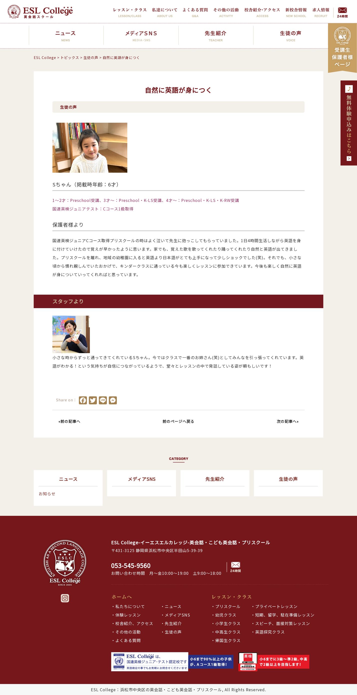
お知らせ (47, 494)
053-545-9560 (131, 565)
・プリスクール (226, 606)
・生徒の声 (171, 632)
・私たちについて (128, 606)
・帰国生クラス (226, 640)
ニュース (68, 479)
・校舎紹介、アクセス (132, 623)
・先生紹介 (171, 623)
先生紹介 (214, 479)
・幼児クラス (223, 615)
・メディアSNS (175, 615)
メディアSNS (142, 479)
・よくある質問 (126, 640)
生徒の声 (288, 479)
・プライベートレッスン (274, 606)
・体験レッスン (126, 615)
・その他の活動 (126, 632)
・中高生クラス (226, 632)
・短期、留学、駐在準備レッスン (283, 615)
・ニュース (171, 606)
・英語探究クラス (268, 632)
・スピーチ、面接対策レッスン (280, 623)
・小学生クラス (226, 623)
